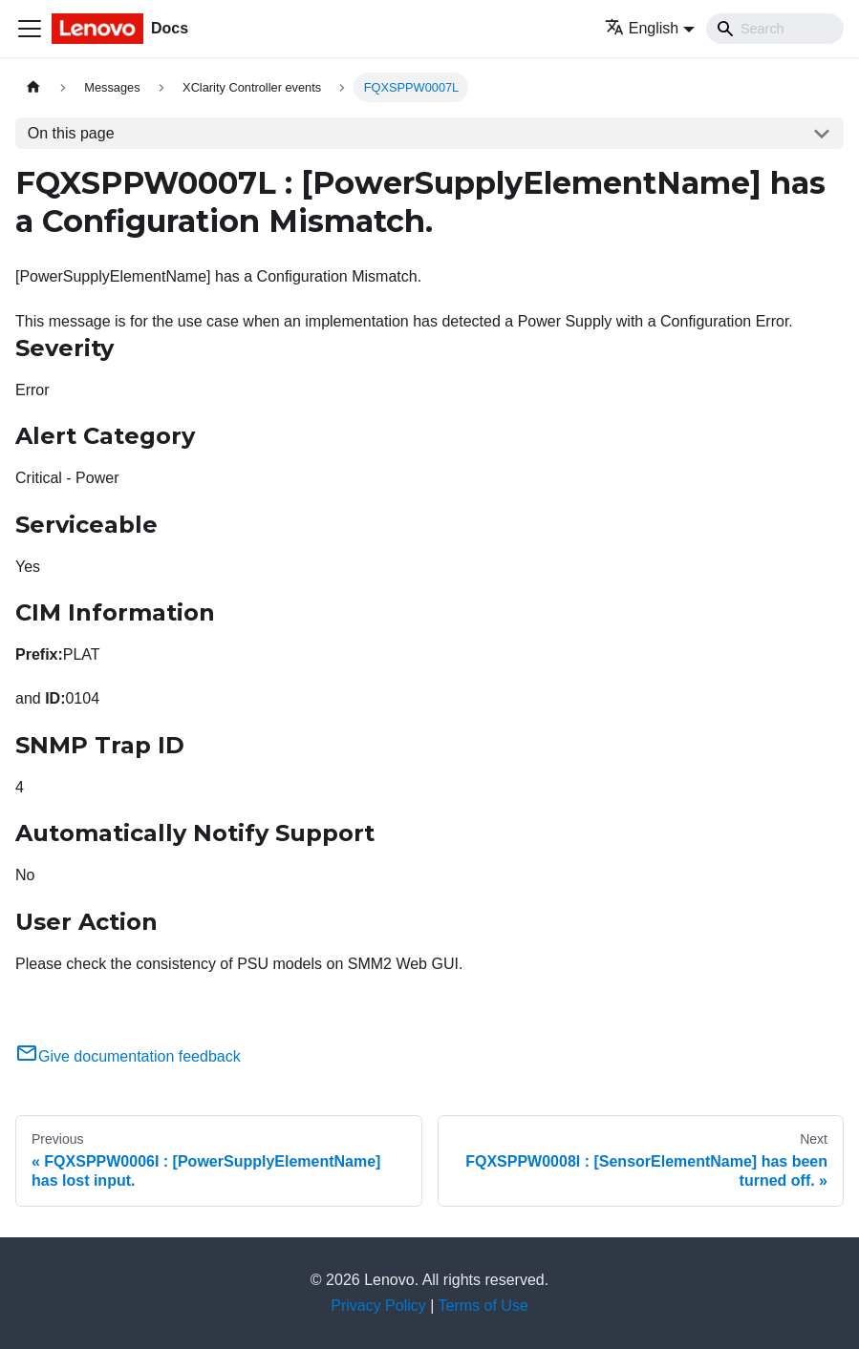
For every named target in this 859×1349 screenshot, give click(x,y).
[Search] (775, 28)
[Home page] (33, 87)
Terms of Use (483, 1305)
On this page (71, 133)
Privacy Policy (378, 1305)
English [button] (641, 28)
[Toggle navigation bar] (29, 28)
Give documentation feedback (128, 1056)
